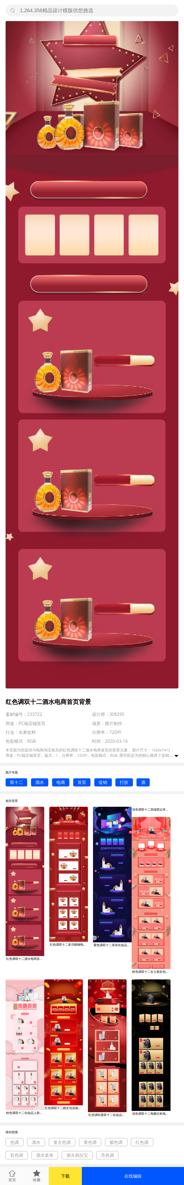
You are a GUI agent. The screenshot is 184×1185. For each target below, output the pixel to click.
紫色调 (116, 1142)
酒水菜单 (44, 1155)
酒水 (39, 782)
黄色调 (90, 1142)
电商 (60, 782)
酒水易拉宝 (77, 1155)
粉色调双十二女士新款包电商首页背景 (151, 971)
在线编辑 (133, 1176)
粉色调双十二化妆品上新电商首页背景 (25, 1113)
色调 (14, 1142)
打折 (124, 782)
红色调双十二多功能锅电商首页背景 (69, 944)
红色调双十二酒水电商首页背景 (25, 959)
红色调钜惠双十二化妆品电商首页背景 (107, 1115)
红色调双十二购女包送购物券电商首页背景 (64, 1108)
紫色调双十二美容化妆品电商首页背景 (113, 945)
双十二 (16, 782)
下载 (65, 1176)
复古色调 (62, 1142)
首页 (82, 782)
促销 (103, 782)
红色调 (141, 1142)
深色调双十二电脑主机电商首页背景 (151, 1113)
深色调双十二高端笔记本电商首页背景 (151, 809)
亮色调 (107, 1155)
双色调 (16, 1155)
